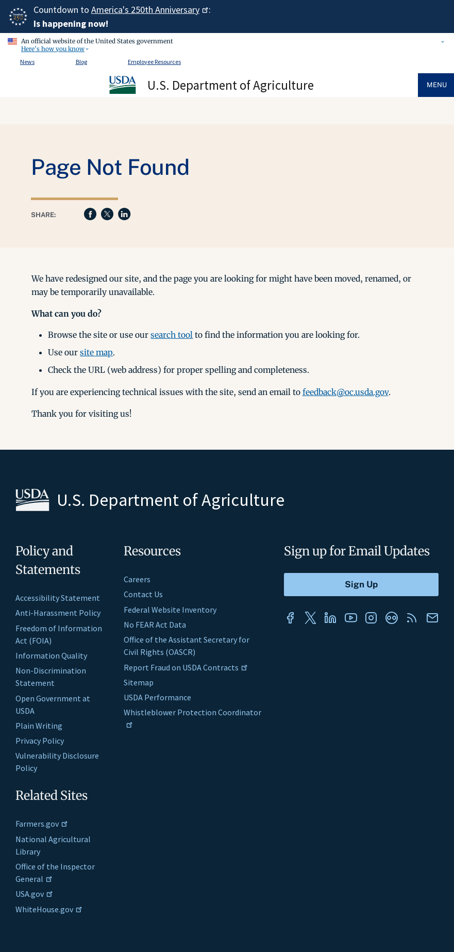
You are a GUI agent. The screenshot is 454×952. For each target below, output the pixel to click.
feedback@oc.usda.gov (345, 392)
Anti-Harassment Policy (57, 613)
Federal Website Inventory (170, 609)
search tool (171, 335)
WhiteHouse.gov (48, 909)
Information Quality (51, 655)
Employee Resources (154, 61)
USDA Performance (157, 697)
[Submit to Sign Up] (361, 584)
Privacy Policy (39, 740)
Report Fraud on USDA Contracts (186, 667)
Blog (81, 61)
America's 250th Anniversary (150, 9)
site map (96, 352)
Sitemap (139, 682)
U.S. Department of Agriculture (230, 85)
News (27, 61)
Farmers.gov (41, 823)
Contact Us (143, 594)
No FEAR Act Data (155, 624)
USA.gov (34, 894)
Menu (437, 85)
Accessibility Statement (57, 598)
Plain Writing (38, 725)
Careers (137, 579)
